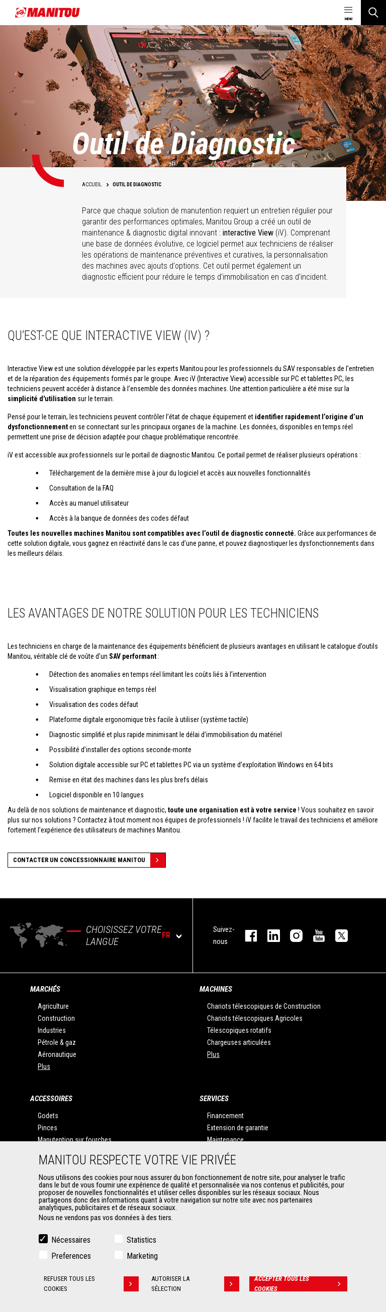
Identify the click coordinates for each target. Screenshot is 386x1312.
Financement (225, 1116)
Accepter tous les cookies (300, 1283)
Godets (48, 1116)
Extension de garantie (237, 1128)
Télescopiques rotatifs (239, 1030)
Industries (52, 1030)
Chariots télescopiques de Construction (264, 1006)
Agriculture (53, 1006)
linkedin (268, 935)
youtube (314, 935)
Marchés (45, 989)
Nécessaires (70, 1240)
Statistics (141, 1240)
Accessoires (51, 1098)
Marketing (142, 1256)
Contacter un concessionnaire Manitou (89, 860)
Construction (56, 1018)
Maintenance (225, 1140)
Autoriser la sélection (195, 1283)
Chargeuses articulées (239, 1042)
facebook (246, 935)
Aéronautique (57, 1054)
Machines (216, 989)
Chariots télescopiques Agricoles (255, 1018)
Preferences (71, 1256)
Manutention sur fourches (75, 1140)
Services (214, 1098)
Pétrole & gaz (57, 1042)
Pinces (47, 1128)
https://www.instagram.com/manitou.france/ (291, 935)
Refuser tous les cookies (91, 1283)
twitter (336, 935)
